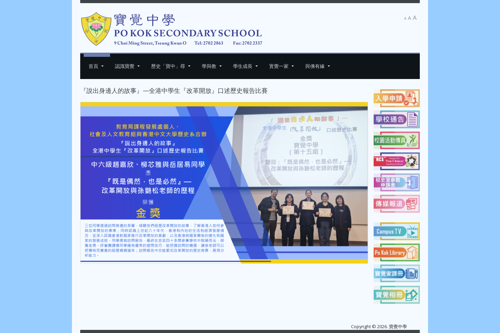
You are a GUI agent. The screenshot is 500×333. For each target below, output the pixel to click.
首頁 (93, 66)
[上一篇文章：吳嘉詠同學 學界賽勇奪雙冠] (95, 275)
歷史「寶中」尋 (168, 66)
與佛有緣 (315, 66)
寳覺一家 (279, 66)
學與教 (209, 66)
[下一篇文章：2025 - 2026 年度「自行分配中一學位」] (352, 275)
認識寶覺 (124, 66)
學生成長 (242, 66)
